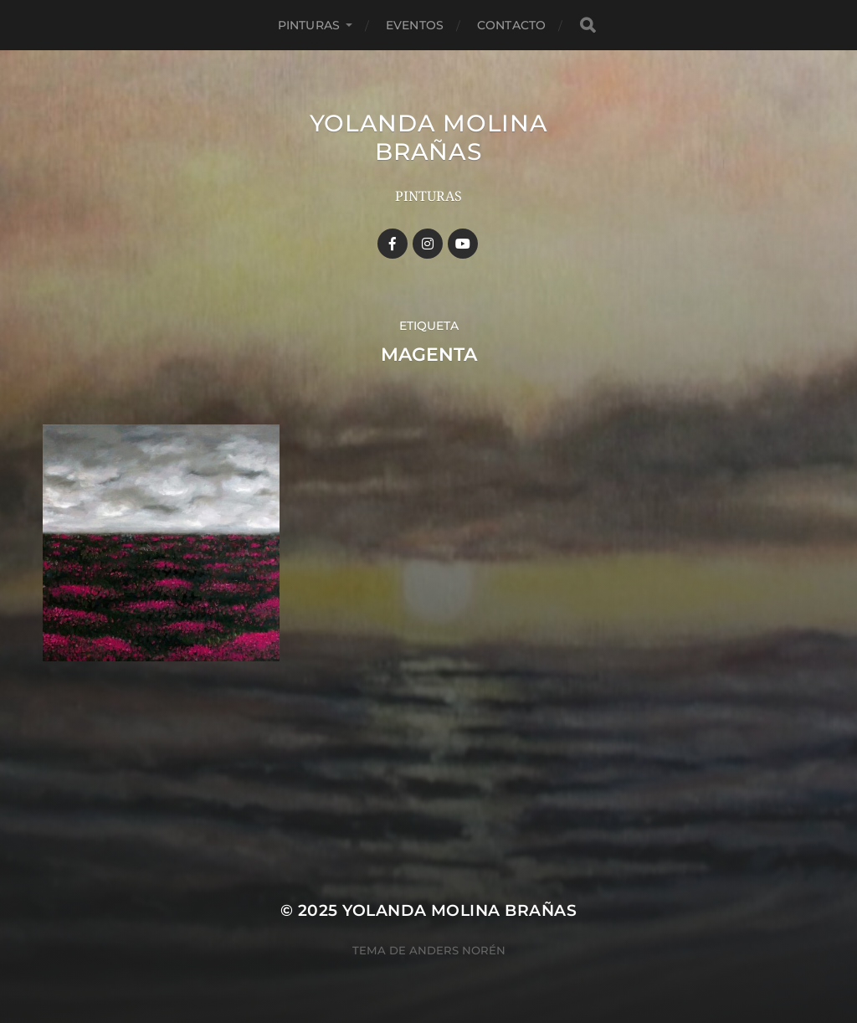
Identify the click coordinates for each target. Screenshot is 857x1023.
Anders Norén (457, 950)
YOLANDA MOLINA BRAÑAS (429, 137)
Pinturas (309, 25)
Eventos (415, 25)
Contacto (511, 25)
